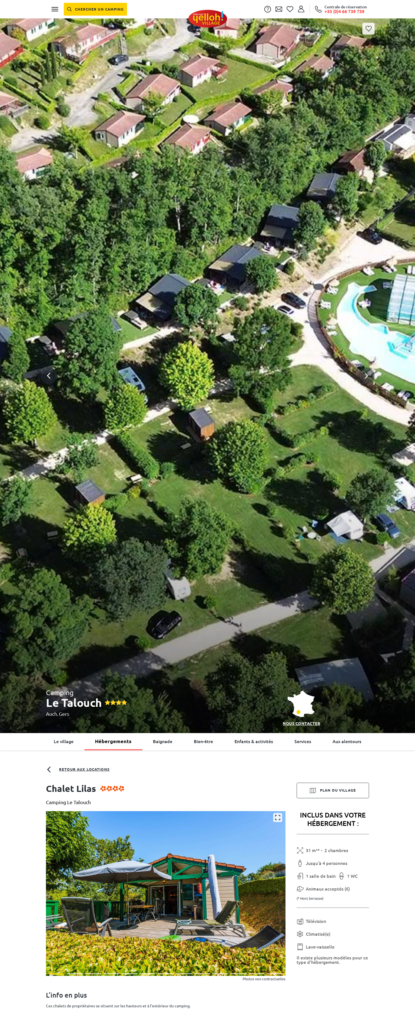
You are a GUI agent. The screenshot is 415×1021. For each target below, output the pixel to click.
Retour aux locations (78, 770)
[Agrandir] (277, 817)
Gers (64, 714)
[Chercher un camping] (95, 9)
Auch (51, 714)
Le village (64, 741)
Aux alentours (347, 741)
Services (302, 741)
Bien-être (203, 741)
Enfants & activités (254, 741)
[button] (207, 353)
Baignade (162, 741)
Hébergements (113, 741)
